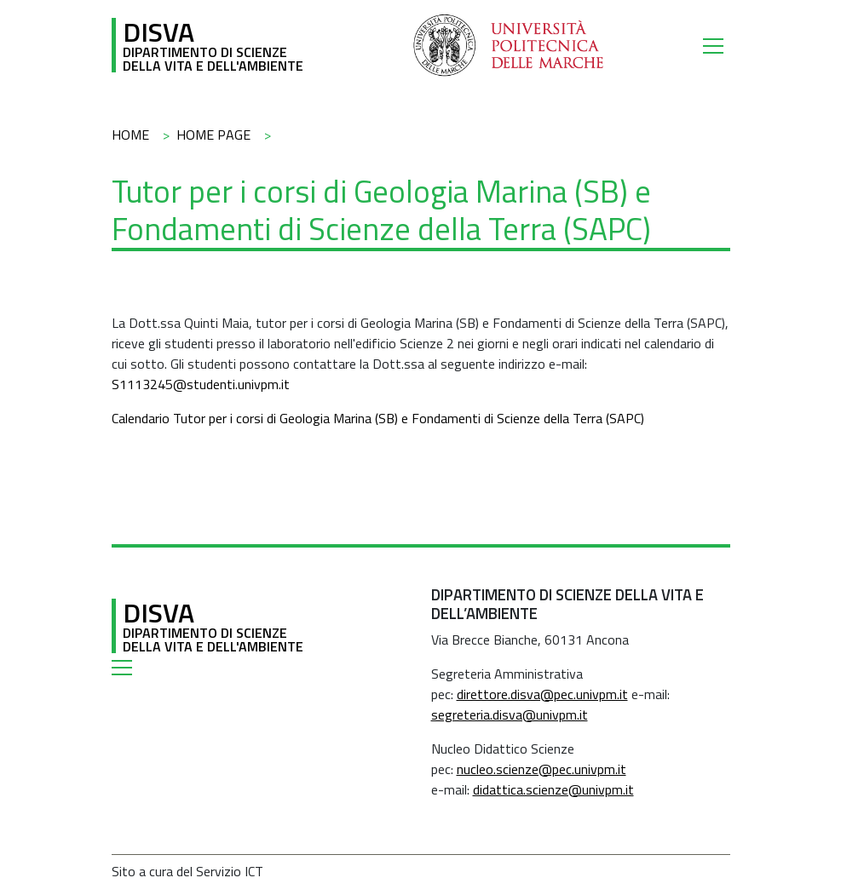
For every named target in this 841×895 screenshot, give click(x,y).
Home (130, 134)
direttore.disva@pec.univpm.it (542, 694)
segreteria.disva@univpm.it (509, 714)
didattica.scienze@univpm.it (553, 789)
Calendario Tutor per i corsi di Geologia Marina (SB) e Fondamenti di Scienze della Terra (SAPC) (378, 418)
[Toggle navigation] (716, 45)
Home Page (213, 134)
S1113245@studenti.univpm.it (201, 384)
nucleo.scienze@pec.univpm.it (541, 769)
